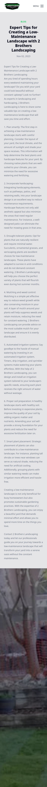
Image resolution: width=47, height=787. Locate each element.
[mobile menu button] (42, 6)
